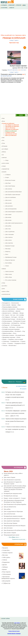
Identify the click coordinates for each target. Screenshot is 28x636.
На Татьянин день (15, 325)
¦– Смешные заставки (8, 132)
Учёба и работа (5, 557)
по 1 (23, 74)
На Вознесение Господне (8, 319)
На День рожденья (7, 321)
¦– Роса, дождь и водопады (8, 280)
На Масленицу (6, 323)
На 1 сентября (20, 315)
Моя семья (4, 555)
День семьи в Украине (9, 477)
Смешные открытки (6, 552)
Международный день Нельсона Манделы (14, 525)
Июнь (10, 537)
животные (4, 157)
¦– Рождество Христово (8, 260)
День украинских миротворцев (12, 520)
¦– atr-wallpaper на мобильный (10, 124)
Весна (3, 121)
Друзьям (18, 311)
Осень (3, 143)
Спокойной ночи (15, 341)
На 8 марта (14, 317)
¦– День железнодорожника (9, 208)
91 (22, 70)
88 (13, 70)
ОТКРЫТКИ (18, 5)
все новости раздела (21, 386)
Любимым (15, 313)
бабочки (3, 151)
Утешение (10, 343)
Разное (18, 337)
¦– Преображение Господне (9, 257)
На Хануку (12, 327)
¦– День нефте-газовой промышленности (12, 223)
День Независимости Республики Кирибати (15, 504)
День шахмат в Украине (10, 532)
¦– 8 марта (5, 177)
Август (17, 537)
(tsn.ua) (7, 399)
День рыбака (7, 509)
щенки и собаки (5, 291)
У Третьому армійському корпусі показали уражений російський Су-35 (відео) (14, 405)
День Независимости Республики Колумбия (15, 530)
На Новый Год (15, 323)
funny (3, 118)
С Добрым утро (5, 583)
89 (16, 70)
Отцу (23, 331)
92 (24, 70)
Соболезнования (6, 574)
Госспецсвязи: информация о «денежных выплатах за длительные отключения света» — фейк (15, 413)
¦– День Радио (6, 183)
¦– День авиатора (6, 188)
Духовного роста (6, 313)
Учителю (4, 345)
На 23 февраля (6, 317)
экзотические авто (5, 294)
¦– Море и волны (6, 274)
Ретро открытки (5, 571)
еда (2, 154)
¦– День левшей (6, 214)
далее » (17, 40)
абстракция (4, 146)
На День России (21, 319)
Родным (4, 339)
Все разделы (23, 388)
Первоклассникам (6, 333)
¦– (9, 130)
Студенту (23, 341)
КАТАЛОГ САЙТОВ (5, 618)
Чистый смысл (12, 345)
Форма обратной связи (13, 631)
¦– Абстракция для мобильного (10, 126)
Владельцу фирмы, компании (9, 307)
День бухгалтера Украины (10, 523)
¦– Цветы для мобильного (9, 135)
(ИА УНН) (16, 415)
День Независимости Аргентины (12, 479)
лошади (3, 166)
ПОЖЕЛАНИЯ (11, 5)
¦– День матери (6, 217)
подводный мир (5, 168)
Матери (22, 313)
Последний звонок (20, 335)
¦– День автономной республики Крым (11, 191)
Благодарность (6, 303)
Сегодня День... (5, 550)
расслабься (4, 285)
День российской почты (10, 506)
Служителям (5, 341)
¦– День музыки (6, 220)
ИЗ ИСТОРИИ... (4, 7)
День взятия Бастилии (9, 513)
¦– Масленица (6, 248)
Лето (2, 140)
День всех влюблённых (8, 311)
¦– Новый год (5, 251)
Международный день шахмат (11, 535)
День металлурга (8, 528)
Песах (14, 333)
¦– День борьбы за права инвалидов (10, 194)
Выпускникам (20, 309)
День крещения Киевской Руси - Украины (14, 518)
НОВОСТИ (11, 7)
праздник (3, 171)
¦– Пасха (4, 254)
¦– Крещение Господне (7, 245)
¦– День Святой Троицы (8, 186)
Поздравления (5, 562)
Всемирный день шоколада (11, 495)
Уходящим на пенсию (20, 343)
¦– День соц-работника (7, 231)
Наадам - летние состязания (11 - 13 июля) (14, 498)
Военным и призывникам (8, 309)
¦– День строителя (6, 237)
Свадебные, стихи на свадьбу (15, 339)
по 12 (9, 76)
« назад (11, 40)
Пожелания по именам (8, 335)
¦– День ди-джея (6, 203)
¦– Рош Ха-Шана (6, 263)
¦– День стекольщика (7, 234)
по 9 (5, 76)
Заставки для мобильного (7, 123)
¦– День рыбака (6, 225)
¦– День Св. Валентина (8, 127)
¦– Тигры (4, 160)
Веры (19, 305)
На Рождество (6, 325)
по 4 (2, 76)
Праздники (4, 547)
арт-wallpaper (4, 149)
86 (8, 70)
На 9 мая (21, 317)
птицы (3, 282)
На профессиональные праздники (11, 329)
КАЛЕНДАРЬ (4, 5)
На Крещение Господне (19, 321)
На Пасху (23, 323)
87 (11, 70)
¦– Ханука (5, 265)
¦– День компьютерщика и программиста (12, 211)
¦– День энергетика (7, 243)
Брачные (14, 305)
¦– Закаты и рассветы (7, 271)
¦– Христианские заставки (9, 133)
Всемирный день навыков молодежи (13, 516)
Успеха (4, 343)
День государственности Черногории (13, 511)
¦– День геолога (6, 200)
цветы (3, 288)
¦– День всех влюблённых (8, 197)
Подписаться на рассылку (19, 539)
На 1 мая (13, 315)
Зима (2, 137)
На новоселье (20, 327)
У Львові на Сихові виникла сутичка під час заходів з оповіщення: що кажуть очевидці (15, 429)
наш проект (17, 622)
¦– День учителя (6, 240)
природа (3, 268)
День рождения (5, 580)
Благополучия (15, 303)
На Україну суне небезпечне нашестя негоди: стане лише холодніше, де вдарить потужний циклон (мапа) (14, 394)
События (4, 559)
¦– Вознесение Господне (8, 180)
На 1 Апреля (5, 315)
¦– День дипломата (7, 206)
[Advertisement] (14, 22)
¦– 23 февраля (5, 174)
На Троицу (5, 327)
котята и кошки (5, 163)
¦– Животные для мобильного (9, 129)
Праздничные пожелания (8, 337)
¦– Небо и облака (6, 277)
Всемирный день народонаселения (13, 493)
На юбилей (18, 331)
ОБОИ (24, 5)
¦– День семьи (6, 228)
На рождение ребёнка (7, 331)
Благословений (6, 305)
